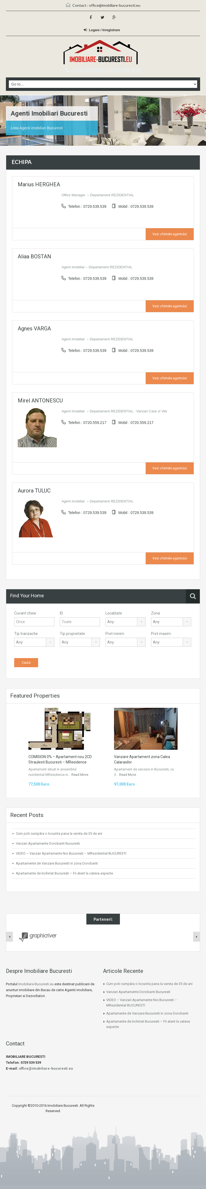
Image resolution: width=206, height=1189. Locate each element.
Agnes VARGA (34, 328)
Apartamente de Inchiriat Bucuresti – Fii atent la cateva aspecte (64, 873)
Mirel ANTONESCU (40, 400)
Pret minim (114, 633)
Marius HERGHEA (39, 184)
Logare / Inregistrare (102, 30)
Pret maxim (161, 633)
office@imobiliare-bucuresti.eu (114, 5)
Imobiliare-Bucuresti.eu (36, 984)
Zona (155, 613)
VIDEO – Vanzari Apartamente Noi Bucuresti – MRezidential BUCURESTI (71, 853)
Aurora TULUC (34, 490)
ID (61, 613)
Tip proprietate (72, 633)
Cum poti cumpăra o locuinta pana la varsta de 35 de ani (59, 833)
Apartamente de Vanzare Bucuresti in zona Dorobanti (57, 863)
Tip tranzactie (26, 633)
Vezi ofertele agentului (169, 234)
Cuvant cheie (25, 613)
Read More (79, 775)
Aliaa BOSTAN (34, 256)
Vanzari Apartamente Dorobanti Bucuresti (48, 843)
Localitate (113, 613)
